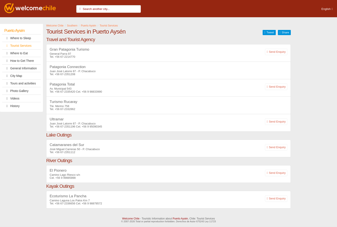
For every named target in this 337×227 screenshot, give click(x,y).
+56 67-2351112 (65, 152)
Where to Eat (16, 53)
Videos (11, 98)
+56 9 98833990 (92, 91)
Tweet (270, 32)
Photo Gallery (16, 91)
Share (285, 32)
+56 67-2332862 (65, 109)
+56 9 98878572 (92, 203)
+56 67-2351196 (65, 126)
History (12, 106)
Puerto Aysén (14, 30)
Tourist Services (17, 45)
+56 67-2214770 (65, 56)
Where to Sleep (17, 38)
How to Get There (19, 60)
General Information (20, 68)
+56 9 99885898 (65, 177)
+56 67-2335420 (65, 91)
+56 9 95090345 (92, 126)
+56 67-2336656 (65, 203)
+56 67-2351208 (65, 74)
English (326, 9)
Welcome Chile (130, 218)
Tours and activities (20, 83)
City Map (13, 75)
